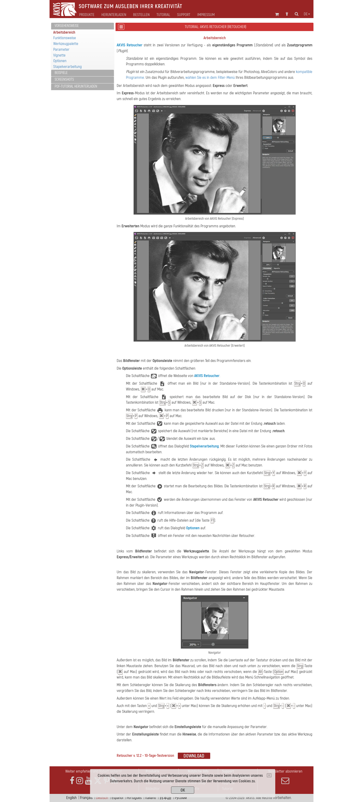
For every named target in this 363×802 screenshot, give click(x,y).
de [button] (307, 14)
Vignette (59, 55)
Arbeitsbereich (64, 32)
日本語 (165, 797)
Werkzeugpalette (65, 43)
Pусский (181, 797)
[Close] (269, 775)
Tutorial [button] (163, 15)
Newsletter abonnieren (285, 777)
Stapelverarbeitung (67, 66)
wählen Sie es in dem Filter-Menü (210, 77)
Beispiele (61, 72)
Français (86, 797)
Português (134, 797)
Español (117, 797)
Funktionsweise (64, 37)
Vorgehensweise (67, 25)
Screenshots (64, 79)
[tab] (82, 26)
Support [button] (183, 15)
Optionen (59, 60)
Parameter (61, 49)
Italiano (150, 797)
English (71, 797)
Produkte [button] (86, 15)
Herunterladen (113, 15)
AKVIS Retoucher (129, 45)
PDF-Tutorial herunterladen (76, 86)
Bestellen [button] (141, 15)
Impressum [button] (206, 15)
